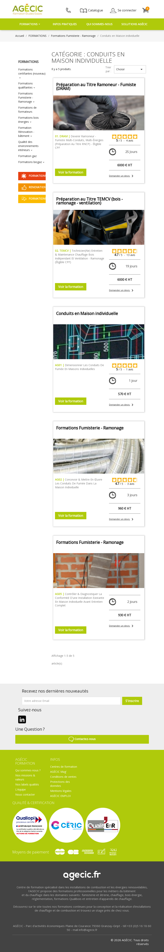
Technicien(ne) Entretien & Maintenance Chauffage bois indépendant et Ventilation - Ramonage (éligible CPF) (79, 256)
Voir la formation (70, 172)
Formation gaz (27, 156)
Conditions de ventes (63, 777)
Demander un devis (120, 175)
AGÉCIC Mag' (58, 771)
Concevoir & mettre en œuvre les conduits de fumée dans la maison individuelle (78, 483)
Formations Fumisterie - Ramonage (25, 97)
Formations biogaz (30, 162)
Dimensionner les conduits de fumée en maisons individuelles (79, 367)
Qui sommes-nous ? (27, 770)
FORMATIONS (28, 62)
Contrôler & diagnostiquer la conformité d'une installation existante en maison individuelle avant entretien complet (79, 599)
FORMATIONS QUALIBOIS (33, 176)
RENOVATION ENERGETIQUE (33, 187)
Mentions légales (60, 791)
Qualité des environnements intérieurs (28, 146)
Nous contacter (25, 794)
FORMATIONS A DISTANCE (33, 199)
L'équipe (20, 789)
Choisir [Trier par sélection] (130, 69)
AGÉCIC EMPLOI (60, 796)
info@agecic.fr (88, 930)
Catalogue (91, 10)
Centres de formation (63, 766)
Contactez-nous (82, 739)
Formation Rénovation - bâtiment (26, 132)
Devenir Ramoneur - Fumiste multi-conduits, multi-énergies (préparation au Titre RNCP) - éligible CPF (79, 141)
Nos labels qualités (27, 784)
